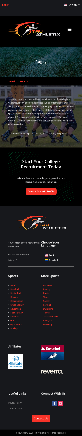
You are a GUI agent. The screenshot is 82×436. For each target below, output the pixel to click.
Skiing (46, 297)
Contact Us (41, 418)
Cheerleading (16, 300)
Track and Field (50, 316)
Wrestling (48, 324)
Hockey (14, 328)
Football (14, 316)
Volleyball (47, 320)
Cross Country (17, 304)
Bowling (14, 297)
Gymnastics (16, 324)
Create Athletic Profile (41, 191)
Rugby (46, 293)
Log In (5, 4)
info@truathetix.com (18, 254)
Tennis (46, 312)
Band (12, 285)
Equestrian (15, 308)
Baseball (14, 289)
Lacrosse (47, 285)
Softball (47, 304)
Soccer (46, 300)
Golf (12, 320)
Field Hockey (16, 312)
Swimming (48, 308)
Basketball (15, 293)
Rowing (47, 289)
